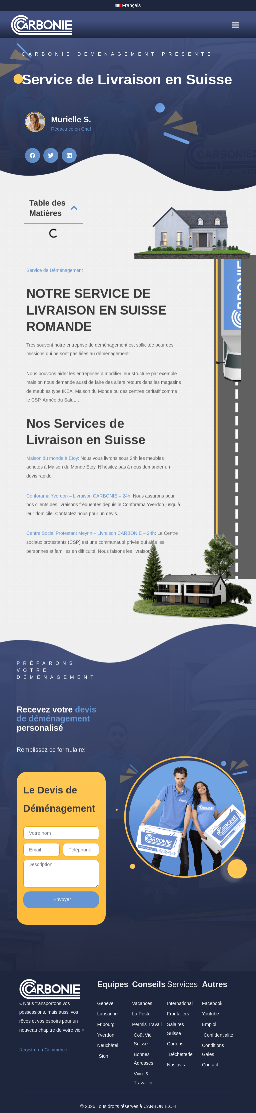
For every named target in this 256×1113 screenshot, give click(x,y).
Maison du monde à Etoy (52, 458)
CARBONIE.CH (159, 1099)
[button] (235, 24)
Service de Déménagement (54, 270)
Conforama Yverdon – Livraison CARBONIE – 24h (78, 495)
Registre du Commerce (43, 1042)
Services (182, 977)
